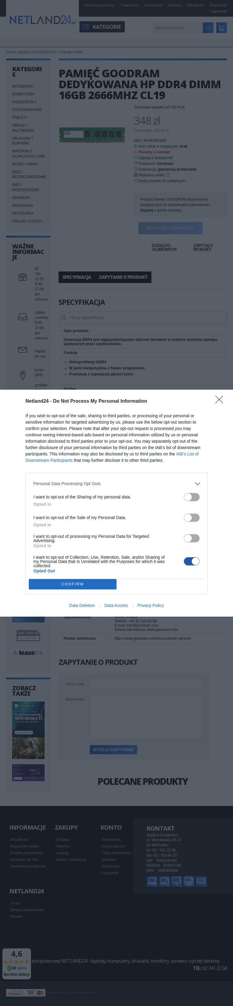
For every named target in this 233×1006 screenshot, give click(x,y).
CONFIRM (72, 584)
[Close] (221, 401)
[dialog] (116, 503)
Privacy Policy (150, 605)
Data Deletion (82, 605)
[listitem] (116, 484)
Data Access (116, 605)
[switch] (192, 497)
